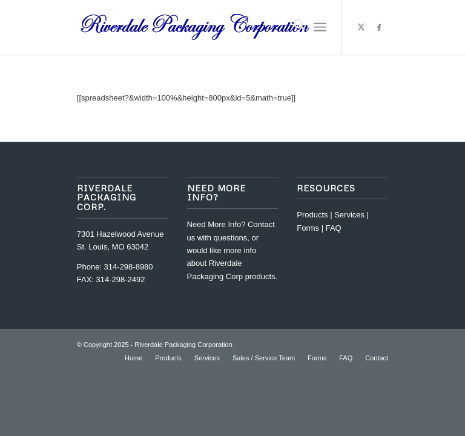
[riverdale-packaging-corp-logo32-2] (195, 27)
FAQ (333, 228)
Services (349, 214)
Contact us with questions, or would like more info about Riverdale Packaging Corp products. (232, 250)
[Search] (293, 27)
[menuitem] (293, 27)
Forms (308, 228)
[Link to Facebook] (379, 27)
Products (312, 214)
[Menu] (320, 27)
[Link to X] (361, 27)
